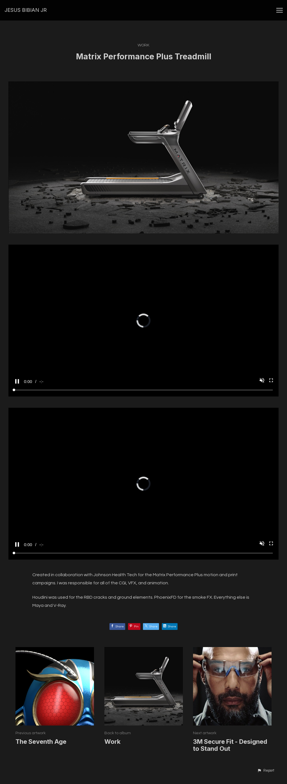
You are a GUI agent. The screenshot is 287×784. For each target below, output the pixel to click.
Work (143, 45)
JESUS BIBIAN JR (26, 10)
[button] (266, 770)
